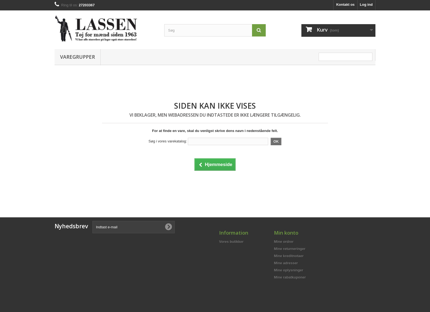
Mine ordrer (284, 242)
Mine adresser (286, 263)
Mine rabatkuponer (290, 277)
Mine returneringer (289, 249)
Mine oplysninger (288, 270)
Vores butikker (231, 242)
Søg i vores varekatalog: (168, 141)
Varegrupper (77, 57)
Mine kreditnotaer (289, 256)
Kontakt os (345, 4)
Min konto (286, 232)
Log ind (366, 4)
